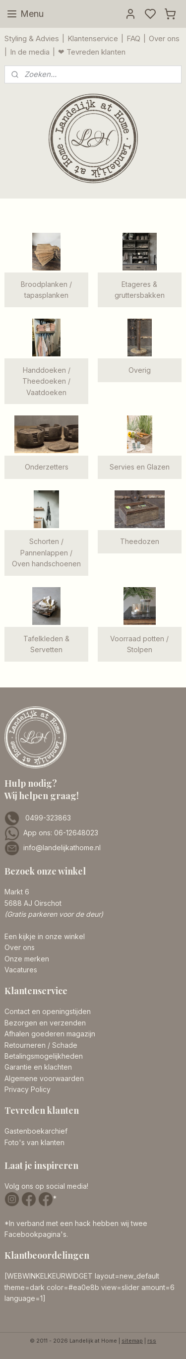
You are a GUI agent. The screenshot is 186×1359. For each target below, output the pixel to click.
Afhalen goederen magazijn (49, 1033)
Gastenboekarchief (35, 1131)
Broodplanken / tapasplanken (46, 289)
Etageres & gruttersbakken (140, 289)
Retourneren (25, 1045)
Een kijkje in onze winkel (44, 936)
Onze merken (26, 958)
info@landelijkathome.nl (62, 847)
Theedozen (139, 541)
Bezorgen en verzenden (45, 1023)
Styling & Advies (31, 38)
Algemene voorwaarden (44, 1078)
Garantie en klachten (38, 1067)
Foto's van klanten (34, 1142)
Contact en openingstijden (47, 1011)
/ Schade (61, 1045)
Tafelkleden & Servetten (46, 644)
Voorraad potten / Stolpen (139, 644)
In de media (30, 52)
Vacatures (20, 969)
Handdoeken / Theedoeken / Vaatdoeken (46, 381)
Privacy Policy (27, 1089)
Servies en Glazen (140, 467)
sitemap (132, 1340)
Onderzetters (46, 467)
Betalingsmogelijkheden (43, 1056)
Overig (139, 370)
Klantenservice (92, 38)
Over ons (164, 38)
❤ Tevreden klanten (91, 52)
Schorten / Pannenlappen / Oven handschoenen (46, 552)
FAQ (133, 38)
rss (151, 1340)
